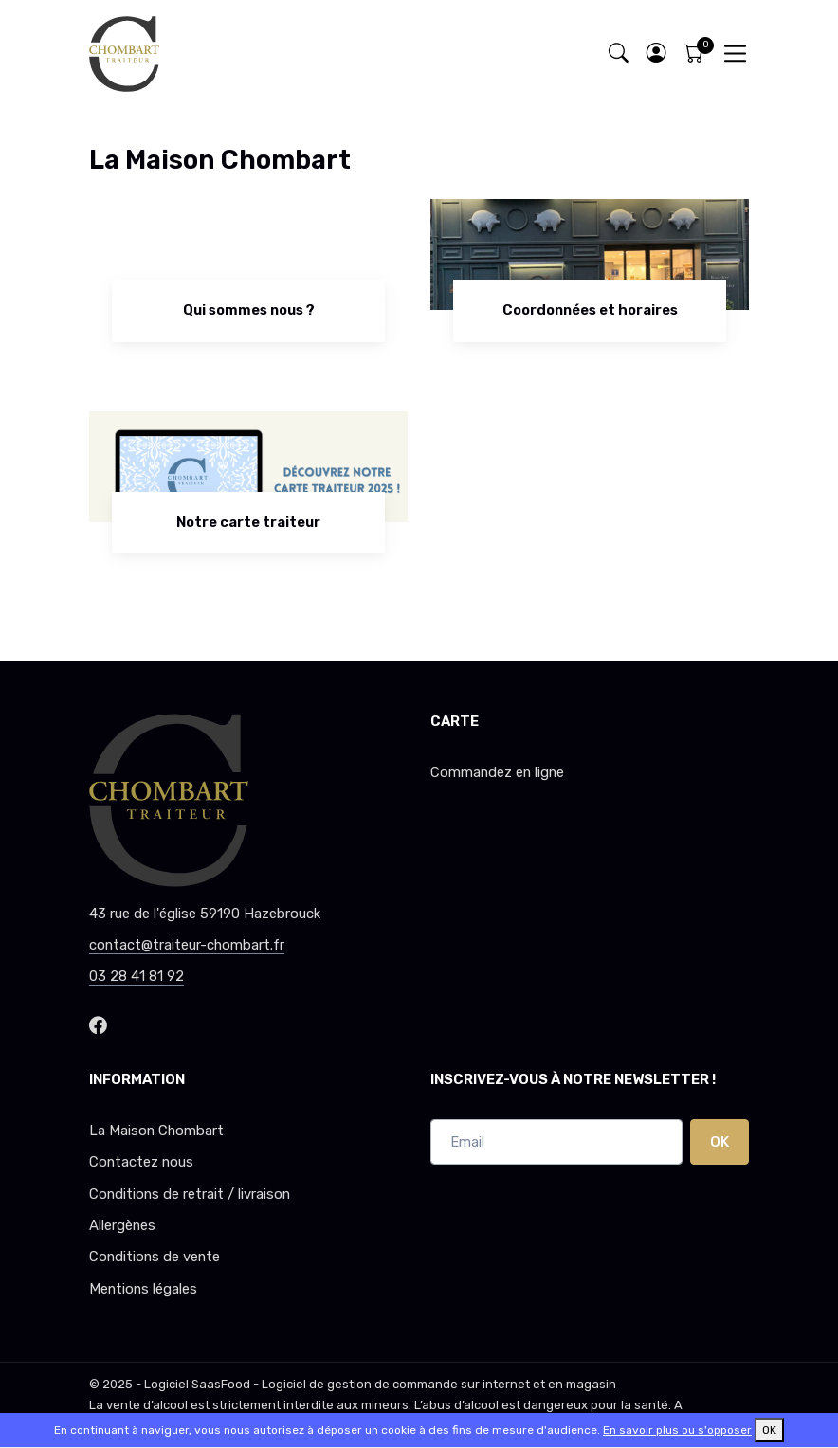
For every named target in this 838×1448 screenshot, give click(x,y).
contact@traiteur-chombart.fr (186, 944)
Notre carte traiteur (248, 522)
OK (719, 1141)
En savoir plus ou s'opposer (677, 1430)
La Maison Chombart (156, 1130)
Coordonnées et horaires (590, 309)
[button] (656, 53)
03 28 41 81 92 (136, 976)
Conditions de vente (154, 1256)
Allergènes (122, 1225)
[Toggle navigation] (735, 53)
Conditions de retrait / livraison (189, 1194)
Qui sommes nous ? (249, 309)
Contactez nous (141, 1161)
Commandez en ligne (497, 772)
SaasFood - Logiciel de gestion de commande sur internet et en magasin (403, 1384)
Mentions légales (143, 1288)
